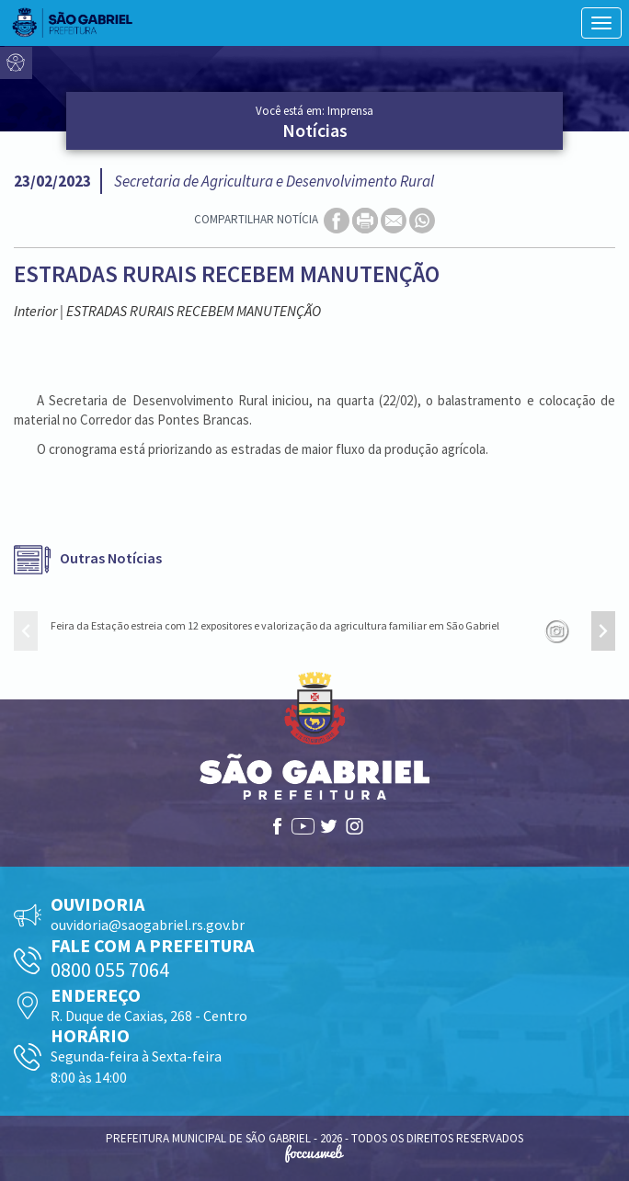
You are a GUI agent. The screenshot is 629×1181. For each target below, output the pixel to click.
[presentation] (26, 631)
